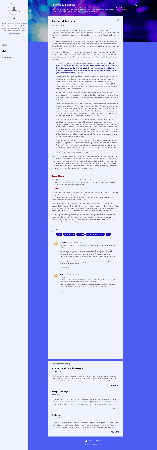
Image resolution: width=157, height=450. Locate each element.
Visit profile (14, 34)
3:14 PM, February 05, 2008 (71, 274)
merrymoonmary (97, 444)
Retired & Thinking (64, 4)
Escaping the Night (60, 391)
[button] (117, 20)
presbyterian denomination (95, 234)
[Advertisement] (130, 46)
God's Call (56, 415)
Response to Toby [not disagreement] (68, 368)
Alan (61, 274)
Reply (62, 270)
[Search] (136, 5)
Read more (115, 385)
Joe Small (80, 234)
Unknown (63, 243)
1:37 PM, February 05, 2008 (74, 242)
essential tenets (69, 234)
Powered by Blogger (93, 441)
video (75, 30)
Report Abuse (6, 57)
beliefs (59, 234)
